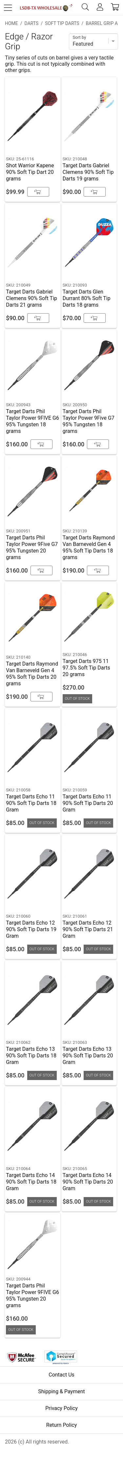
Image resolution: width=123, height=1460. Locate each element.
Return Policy (61, 1425)
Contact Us (61, 1375)
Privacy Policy (61, 1408)
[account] (100, 7)
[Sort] (93, 42)
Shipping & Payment (61, 1391)
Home (11, 23)
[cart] (115, 7)
